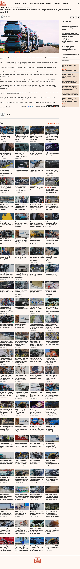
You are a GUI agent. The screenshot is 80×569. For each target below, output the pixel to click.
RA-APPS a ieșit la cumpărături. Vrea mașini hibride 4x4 (5, 479)
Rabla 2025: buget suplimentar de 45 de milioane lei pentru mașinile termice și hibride (21, 412)
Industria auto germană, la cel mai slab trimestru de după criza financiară (6, 325)
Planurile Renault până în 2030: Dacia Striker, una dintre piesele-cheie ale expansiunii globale (52, 137)
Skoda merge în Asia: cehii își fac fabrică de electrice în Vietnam (36, 360)
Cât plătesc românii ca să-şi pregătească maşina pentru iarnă (36, 377)
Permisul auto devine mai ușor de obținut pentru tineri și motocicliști (51, 292)
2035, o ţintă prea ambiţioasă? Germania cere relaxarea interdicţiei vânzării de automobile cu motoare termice (6, 497)
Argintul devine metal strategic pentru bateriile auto (36, 291)
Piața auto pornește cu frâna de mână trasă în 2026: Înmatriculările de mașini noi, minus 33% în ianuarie (37, 224)
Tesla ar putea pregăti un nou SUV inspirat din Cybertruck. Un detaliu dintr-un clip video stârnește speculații (51, 497)
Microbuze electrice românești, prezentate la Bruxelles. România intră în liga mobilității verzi (52, 394)
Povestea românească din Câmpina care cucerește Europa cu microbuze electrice (21, 188)
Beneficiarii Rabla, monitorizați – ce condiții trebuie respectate (35, 463)
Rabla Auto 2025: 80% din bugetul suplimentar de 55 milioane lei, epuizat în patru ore (21, 377)
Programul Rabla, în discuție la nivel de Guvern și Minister (5, 257)
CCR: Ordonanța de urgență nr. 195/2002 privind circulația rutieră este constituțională (37, 429)
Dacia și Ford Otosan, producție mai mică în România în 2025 (36, 274)
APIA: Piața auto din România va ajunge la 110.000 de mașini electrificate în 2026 (21, 207)
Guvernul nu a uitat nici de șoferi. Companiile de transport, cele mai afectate (52, 531)
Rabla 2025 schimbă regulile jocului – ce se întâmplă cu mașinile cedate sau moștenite (21, 463)
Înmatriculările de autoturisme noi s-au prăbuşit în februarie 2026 (5, 154)
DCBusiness (2, 7)
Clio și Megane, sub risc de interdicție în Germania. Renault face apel (6, 224)
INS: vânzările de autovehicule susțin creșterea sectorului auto (5, 241)
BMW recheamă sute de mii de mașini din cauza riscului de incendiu (36, 206)
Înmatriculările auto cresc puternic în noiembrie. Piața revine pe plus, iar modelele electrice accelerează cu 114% (36, 343)
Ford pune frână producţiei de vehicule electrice (21, 308)
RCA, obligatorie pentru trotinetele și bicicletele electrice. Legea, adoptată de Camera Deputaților (6, 429)
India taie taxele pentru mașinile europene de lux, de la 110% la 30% (51, 223)
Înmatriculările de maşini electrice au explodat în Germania (51, 274)
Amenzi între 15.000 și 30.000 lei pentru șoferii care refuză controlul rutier (6, 463)
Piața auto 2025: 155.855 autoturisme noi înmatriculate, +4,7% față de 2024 (21, 292)
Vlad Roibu (8, 16)
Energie (36, 4)
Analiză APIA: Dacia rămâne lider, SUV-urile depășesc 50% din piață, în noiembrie (52, 326)
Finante (25, 4)
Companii (48, 4)
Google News (33, 106)
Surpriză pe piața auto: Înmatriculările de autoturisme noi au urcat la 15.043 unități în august (22, 531)
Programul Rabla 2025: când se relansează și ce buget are (52, 547)
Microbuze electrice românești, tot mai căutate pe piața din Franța (5, 137)
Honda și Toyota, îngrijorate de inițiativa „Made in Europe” (36, 187)
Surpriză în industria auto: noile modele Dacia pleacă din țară (52, 153)
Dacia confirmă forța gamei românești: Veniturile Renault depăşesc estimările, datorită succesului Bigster (51, 412)
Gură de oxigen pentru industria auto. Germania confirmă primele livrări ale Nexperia (6, 377)
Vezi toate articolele (53, 123)
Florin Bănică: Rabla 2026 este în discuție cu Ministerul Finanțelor (36, 170)
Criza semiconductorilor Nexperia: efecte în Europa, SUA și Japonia (36, 412)
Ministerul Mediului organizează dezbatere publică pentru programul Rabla (36, 531)
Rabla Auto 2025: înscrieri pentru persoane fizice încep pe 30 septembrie (52, 463)
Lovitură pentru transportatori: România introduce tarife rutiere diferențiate (6, 446)
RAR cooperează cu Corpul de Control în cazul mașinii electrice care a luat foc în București (6, 188)
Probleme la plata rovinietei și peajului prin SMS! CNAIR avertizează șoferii (50, 446)
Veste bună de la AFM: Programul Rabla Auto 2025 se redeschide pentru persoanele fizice (52, 309)
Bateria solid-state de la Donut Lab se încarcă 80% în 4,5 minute (36, 153)
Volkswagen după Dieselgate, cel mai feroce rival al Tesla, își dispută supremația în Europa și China (21, 548)
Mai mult (65, 4)
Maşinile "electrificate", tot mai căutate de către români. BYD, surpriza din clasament (21, 446)
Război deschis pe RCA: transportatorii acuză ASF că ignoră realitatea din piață (21, 241)
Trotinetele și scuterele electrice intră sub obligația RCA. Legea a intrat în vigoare (21, 360)
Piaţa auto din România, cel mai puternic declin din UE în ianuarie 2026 (21, 170)
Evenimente (56, 4)
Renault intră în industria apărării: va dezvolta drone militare (21, 257)
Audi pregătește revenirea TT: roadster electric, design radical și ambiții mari (21, 275)
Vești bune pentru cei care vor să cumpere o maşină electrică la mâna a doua (52, 258)
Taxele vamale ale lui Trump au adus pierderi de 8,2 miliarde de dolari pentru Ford (52, 207)
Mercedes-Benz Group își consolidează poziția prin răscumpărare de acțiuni (6, 412)
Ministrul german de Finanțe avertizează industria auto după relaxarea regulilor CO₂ (6, 309)
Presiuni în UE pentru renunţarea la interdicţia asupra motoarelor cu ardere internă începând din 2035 (6, 343)
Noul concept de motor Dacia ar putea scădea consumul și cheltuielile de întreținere (51, 171)
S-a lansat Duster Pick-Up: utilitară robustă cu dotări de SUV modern (21, 479)
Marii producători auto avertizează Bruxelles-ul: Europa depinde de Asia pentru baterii (22, 497)
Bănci (42, 4)
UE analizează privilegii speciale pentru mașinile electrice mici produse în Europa (37, 326)
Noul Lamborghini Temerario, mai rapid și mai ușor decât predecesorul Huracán (36, 548)
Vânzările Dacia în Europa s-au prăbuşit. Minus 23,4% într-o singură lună (36, 137)
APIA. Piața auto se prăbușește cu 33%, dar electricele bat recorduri (6, 207)
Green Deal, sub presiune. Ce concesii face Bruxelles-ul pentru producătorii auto (37, 309)
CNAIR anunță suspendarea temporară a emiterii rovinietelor (6, 513)
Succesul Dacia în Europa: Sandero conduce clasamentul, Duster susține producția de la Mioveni (36, 241)
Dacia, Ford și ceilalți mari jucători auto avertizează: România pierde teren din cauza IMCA (51, 514)
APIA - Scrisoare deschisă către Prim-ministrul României (20, 513)
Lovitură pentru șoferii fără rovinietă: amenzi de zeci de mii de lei (36, 496)
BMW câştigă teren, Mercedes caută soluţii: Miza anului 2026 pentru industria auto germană (6, 275)
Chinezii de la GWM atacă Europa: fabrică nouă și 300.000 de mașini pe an (52, 342)
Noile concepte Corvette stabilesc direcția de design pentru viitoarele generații (5, 531)
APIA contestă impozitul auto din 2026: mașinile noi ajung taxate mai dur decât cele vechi (52, 241)
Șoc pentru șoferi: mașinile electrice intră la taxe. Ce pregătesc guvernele (21, 137)
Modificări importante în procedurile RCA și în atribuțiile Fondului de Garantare (21, 343)
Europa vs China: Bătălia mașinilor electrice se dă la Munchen (37, 513)
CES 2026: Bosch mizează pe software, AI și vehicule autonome (6, 291)
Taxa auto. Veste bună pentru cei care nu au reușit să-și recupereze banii (36, 394)
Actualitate (17, 4)
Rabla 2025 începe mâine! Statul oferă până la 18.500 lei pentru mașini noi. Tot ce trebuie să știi (37, 446)
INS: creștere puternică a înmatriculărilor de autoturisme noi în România (51, 377)
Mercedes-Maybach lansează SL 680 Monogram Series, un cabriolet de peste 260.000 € (6, 548)
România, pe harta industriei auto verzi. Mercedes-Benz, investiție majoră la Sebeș (51, 429)
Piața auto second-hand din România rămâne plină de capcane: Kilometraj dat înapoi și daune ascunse (21, 394)
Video (31, 4)
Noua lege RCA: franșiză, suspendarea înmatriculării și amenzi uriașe (21, 429)
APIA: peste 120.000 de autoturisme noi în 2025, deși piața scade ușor (6, 394)
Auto (6, 7)
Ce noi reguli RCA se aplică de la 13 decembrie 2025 (20, 325)
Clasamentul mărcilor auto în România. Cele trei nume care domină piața (6, 360)
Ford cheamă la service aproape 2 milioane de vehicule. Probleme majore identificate (51, 480)
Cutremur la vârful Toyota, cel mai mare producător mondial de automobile (21, 224)
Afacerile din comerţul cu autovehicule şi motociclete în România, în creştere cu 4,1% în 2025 (6, 171)
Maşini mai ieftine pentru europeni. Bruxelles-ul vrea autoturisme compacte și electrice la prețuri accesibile (37, 480)
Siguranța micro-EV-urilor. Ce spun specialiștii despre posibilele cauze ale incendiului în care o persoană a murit (51, 190)
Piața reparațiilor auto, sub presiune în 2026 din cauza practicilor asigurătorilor (37, 258)
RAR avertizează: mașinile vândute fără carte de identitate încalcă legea (51, 360)
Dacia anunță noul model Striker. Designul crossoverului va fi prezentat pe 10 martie (21, 154)
